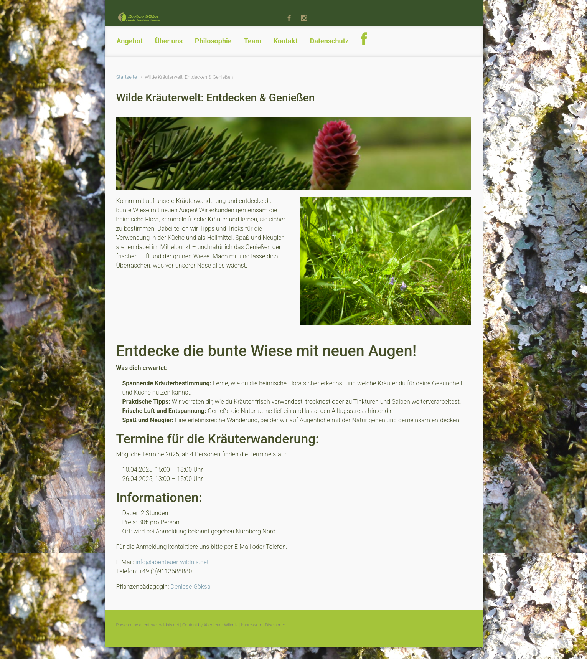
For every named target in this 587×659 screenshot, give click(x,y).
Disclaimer (275, 625)
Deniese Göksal (191, 586)
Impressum (251, 625)
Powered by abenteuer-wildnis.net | (148, 625)
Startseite (126, 77)
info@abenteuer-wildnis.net (172, 562)
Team (252, 41)
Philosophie (213, 41)
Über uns (169, 41)
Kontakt (286, 41)
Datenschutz (329, 41)
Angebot (130, 41)
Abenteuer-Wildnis (221, 625)
